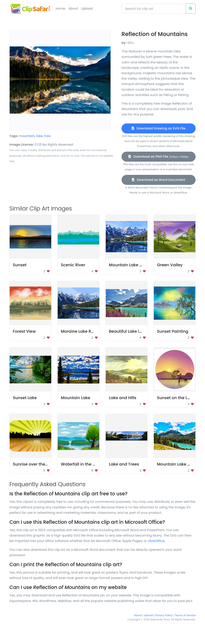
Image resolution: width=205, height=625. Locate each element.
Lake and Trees (124, 464)
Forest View (24, 331)
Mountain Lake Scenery (180, 464)
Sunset (20, 265)
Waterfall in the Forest (83, 464)
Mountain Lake (75, 398)
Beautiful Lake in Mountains (136, 331)
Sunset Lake (25, 398)
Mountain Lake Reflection (134, 265)
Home (60, 8)
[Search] (154, 9)
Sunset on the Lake (176, 398)
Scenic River (73, 265)
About (73, 8)
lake (39, 136)
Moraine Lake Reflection (85, 331)
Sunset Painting (172, 331)
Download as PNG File (158, 156)
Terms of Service (185, 615)
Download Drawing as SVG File (158, 128)
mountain (27, 136)
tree (47, 136)
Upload (87, 8)
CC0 (38, 144)
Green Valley (170, 265)
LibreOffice (156, 541)
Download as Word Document (158, 179)
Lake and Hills (122, 398)
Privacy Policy (163, 615)
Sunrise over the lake (34, 464)
